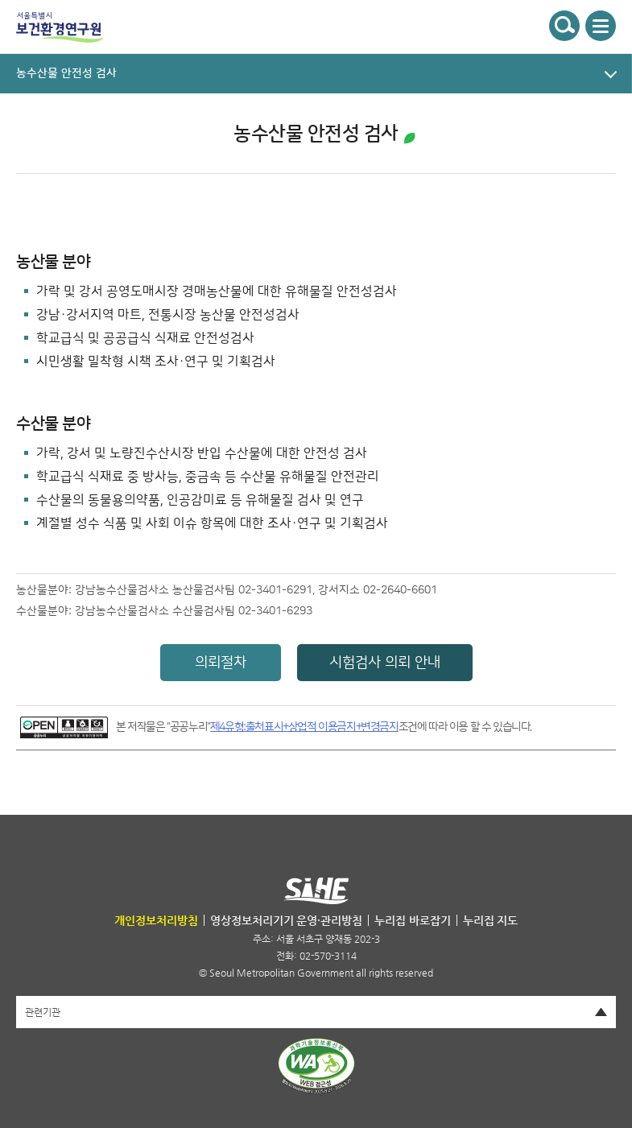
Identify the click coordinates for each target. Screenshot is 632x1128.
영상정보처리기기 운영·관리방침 (286, 920)
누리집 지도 (490, 920)
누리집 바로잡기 (412, 920)
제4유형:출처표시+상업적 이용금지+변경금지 (304, 727)
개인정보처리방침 (156, 920)
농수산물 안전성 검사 (316, 133)
